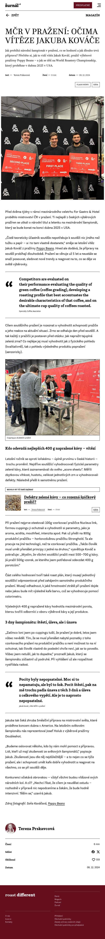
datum (72, 75)
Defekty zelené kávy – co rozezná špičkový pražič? (60, 499)
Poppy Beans (25, 60)
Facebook (93, 851)
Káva (95, 84)
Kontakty (8, 922)
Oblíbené (10, 859)
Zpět (15, 15)
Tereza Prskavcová (21, 75)
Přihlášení (59, 916)
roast (13, 5)
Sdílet (8, 851)
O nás (7, 916)
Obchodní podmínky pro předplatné (69, 925)
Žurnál (57, 905)
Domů (57, 896)
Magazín (93, 15)
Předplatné (83, 5)
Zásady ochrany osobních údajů (67, 922)
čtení (45, 75)
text (7, 75)
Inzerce (8, 919)
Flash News (83, 84)
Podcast (58, 902)
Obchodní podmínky (63, 919)
